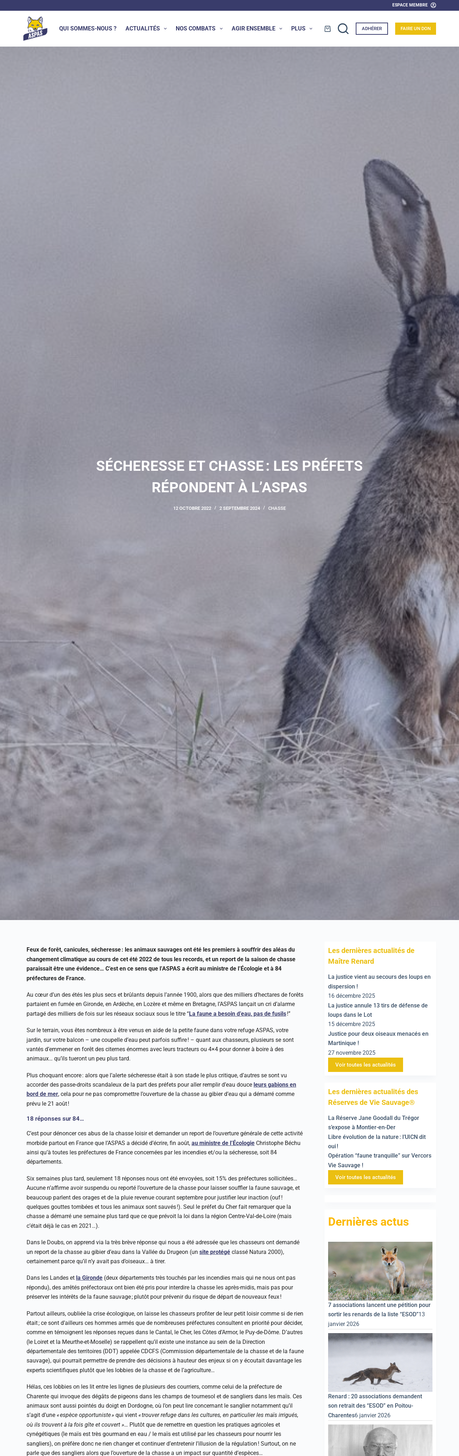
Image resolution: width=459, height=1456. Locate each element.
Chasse (277, 508)
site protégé (214, 1252)
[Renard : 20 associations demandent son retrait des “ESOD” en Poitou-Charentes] (380, 1362)
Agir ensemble (258, 28)
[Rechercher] (343, 28)
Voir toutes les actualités (365, 1065)
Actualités (148, 28)
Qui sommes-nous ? (88, 28)
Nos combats (200, 28)
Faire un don (416, 28)
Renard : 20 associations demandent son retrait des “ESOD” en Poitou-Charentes (375, 1406)
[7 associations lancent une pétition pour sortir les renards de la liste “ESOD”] (380, 1270)
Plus (303, 28)
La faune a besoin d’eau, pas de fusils (237, 1013)
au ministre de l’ (212, 1143)
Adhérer (372, 28)
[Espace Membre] (414, 5)
